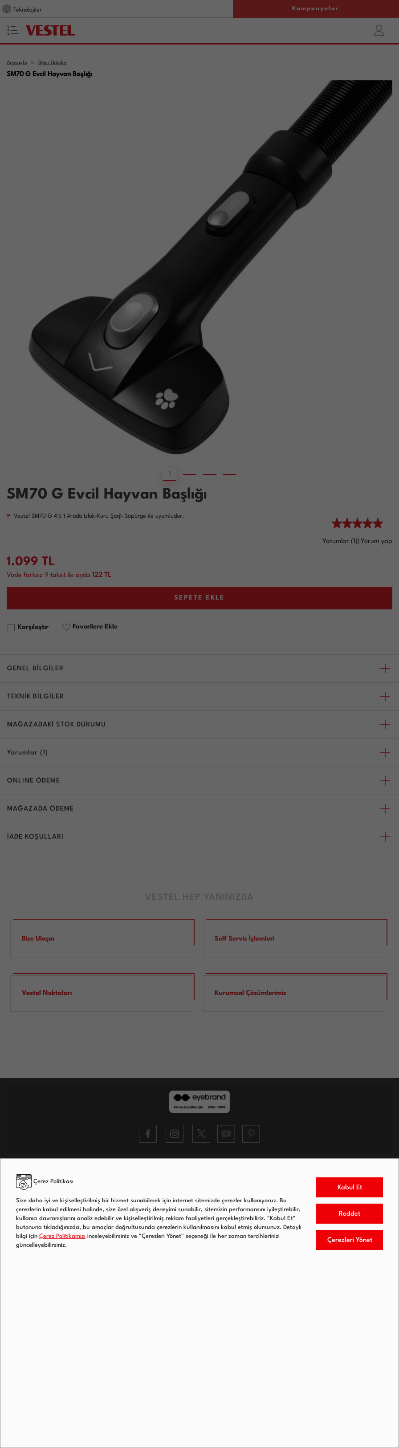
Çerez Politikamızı (62, 1236)
